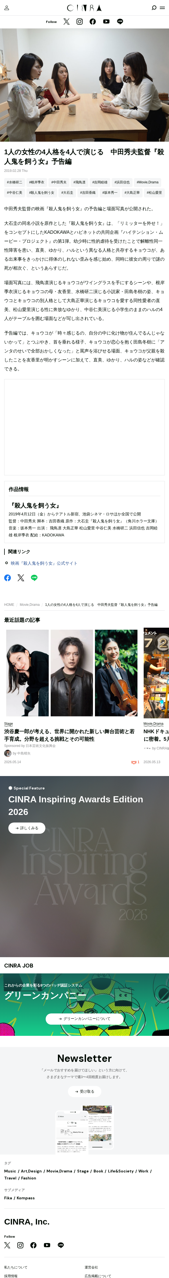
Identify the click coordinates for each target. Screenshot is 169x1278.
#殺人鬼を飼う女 (42, 193)
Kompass (26, 1198)
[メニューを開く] (162, 8)
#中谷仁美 (14, 193)
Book (98, 1171)
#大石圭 (67, 193)
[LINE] (120, 22)
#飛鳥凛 (79, 182)
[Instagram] (80, 22)
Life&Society (121, 1171)
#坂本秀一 (110, 193)
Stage (83, 1171)
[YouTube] (106, 22)
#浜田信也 (122, 182)
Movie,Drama (30, 605)
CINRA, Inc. (27, 1221)
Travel (10, 1178)
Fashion (28, 1178)
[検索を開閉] (154, 8)
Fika (8, 1198)
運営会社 (91, 1267)
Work (143, 1171)
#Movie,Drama (147, 182)
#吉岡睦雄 (100, 182)
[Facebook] (93, 22)
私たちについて (16, 1267)
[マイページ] (7, 8)
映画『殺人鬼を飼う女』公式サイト (44, 563)
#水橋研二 (14, 182)
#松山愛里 (154, 193)
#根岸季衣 (37, 182)
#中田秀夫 (59, 182)
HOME (9, 605)
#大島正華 (132, 193)
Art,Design (31, 1171)
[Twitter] (66, 22)
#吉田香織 (87, 193)
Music (10, 1171)
